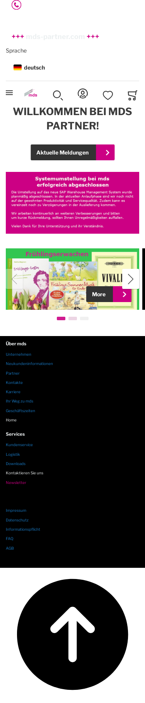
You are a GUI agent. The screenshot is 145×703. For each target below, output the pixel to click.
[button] (72, 67)
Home (11, 420)
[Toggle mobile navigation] (9, 92)
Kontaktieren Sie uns (24, 472)
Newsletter (16, 482)
